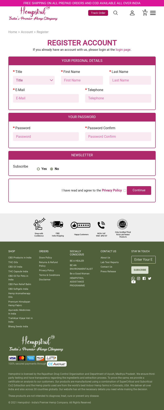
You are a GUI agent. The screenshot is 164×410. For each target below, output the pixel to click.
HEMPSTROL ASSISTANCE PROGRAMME (77, 282)
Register (42, 32)
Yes (44, 169)
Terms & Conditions (49, 275)
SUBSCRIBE (140, 269)
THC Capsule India (18, 271)
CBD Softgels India (18, 288)
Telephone (95, 90)
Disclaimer (45, 279)
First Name (71, 72)
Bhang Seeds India (18, 326)
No (57, 169)
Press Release (108, 271)
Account (27, 32)
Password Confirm (101, 128)
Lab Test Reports (110, 262)
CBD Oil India (15, 266)
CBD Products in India (19, 257)
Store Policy (45, 257)
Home (12, 32)
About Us (105, 257)
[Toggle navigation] (153, 13)
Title (18, 72)
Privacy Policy (46, 270)
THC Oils (13, 262)
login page (123, 50)
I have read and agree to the (92, 190)
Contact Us (106, 266)
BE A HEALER (77, 260)
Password (22, 128)
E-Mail (20, 90)
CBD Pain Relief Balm (19, 284)
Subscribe (20, 166)
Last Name (120, 72)
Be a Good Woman (79, 273)
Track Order (98, 12)
